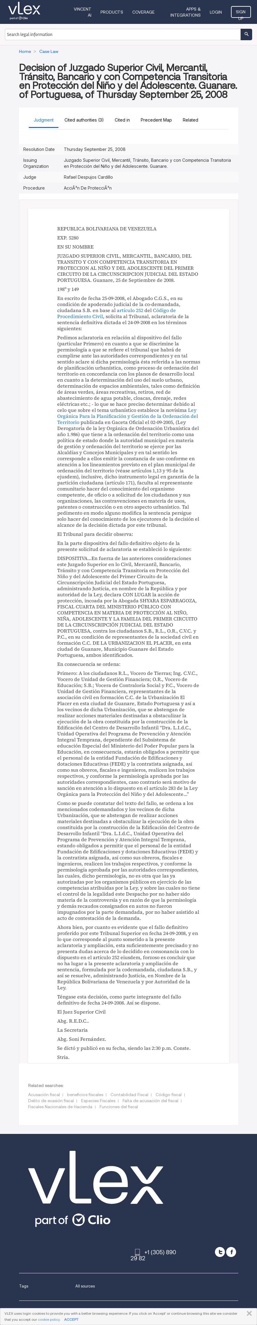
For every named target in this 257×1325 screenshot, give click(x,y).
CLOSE (248, 1313)
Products (111, 12)
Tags (23, 1286)
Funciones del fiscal (119, 1106)
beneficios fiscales (85, 1094)
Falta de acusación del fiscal (150, 1100)
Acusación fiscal (44, 1094)
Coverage (143, 12)
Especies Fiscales (98, 1100)
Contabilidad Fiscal (129, 1094)
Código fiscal (169, 1094)
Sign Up (241, 13)
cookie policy (49, 1319)
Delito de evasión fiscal (51, 1100)
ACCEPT (71, 1319)
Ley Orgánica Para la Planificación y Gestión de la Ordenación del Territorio (127, 416)
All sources (85, 1286)
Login (216, 12)
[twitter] (220, 1252)
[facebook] (231, 1252)
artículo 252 (130, 310)
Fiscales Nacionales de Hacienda (60, 1106)
